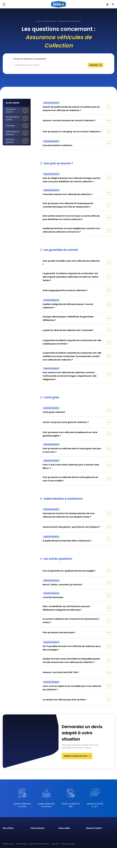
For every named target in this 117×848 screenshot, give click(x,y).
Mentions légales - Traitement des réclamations (32, 844)
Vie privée (55, 844)
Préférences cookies (68, 844)
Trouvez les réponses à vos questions (29, 59)
